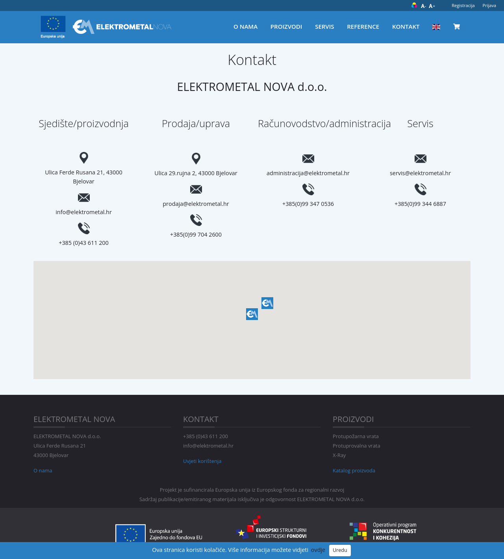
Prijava (489, 5)
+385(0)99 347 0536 (308, 203)
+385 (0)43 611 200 (84, 242)
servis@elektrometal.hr (420, 173)
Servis (324, 26)
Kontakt (406, 26)
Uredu (340, 550)
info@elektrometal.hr (84, 212)
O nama (245, 26)
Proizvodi (286, 26)
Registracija (463, 5)
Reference (363, 26)
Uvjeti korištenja (202, 461)
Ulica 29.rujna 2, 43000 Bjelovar (195, 173)
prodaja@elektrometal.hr (196, 203)
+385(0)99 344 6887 (420, 203)
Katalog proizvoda (354, 470)
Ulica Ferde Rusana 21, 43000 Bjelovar (83, 176)
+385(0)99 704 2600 (196, 234)
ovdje (318, 549)
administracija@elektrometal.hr (308, 173)
